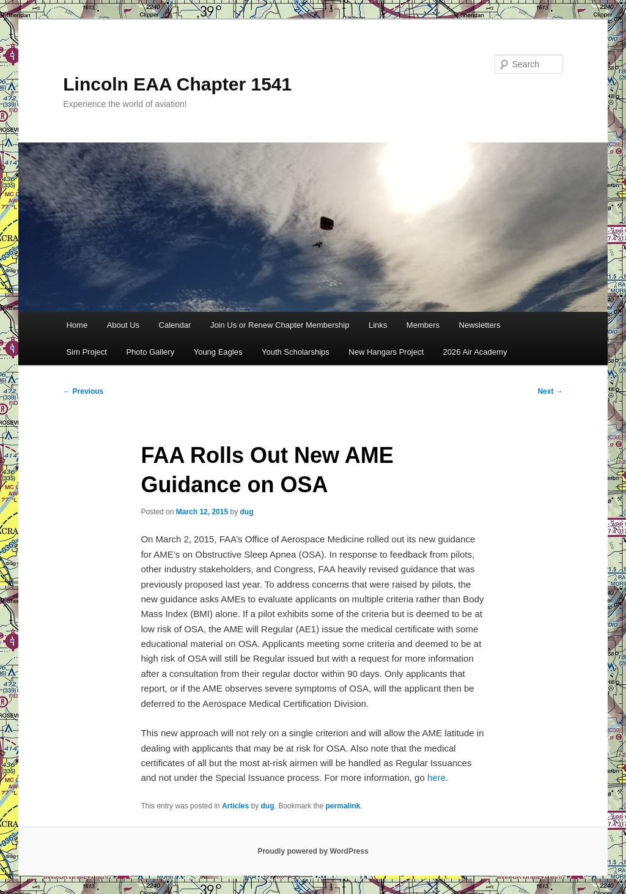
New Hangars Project (386, 351)
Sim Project (86, 351)
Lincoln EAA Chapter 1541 (177, 84)
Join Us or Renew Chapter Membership (280, 325)
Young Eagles (218, 351)
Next (549, 391)
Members (423, 325)
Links (378, 325)
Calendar (175, 325)
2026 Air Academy (475, 351)
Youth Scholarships (296, 351)
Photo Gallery (150, 351)
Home (76, 325)
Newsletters (480, 325)
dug (247, 512)
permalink (343, 806)
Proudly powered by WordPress (312, 851)
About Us (123, 325)
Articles (235, 806)
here (436, 777)
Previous (83, 391)
